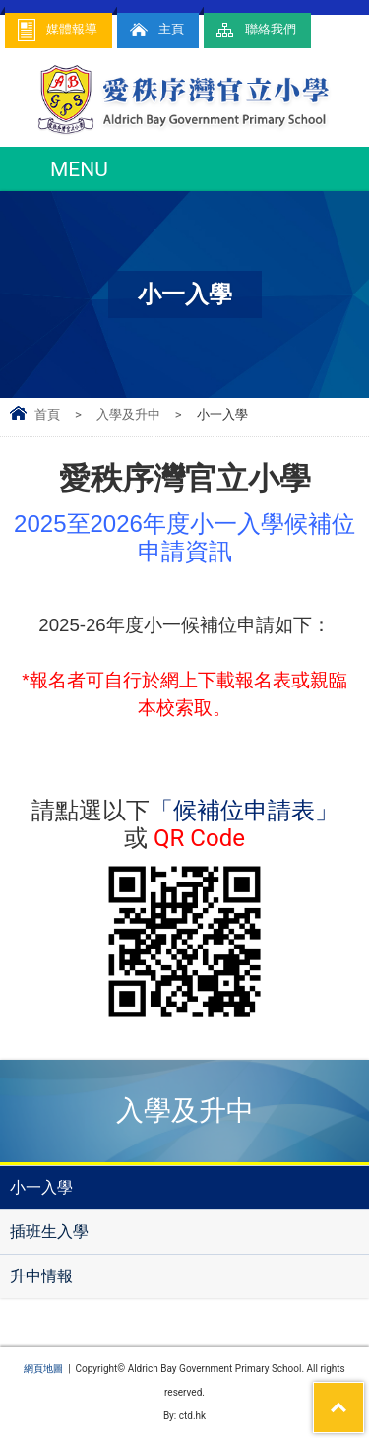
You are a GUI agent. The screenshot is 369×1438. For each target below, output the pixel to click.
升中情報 (41, 1276)
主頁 (155, 30)
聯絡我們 (255, 30)
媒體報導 (56, 30)
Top (363, 1395)
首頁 (47, 414)
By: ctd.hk (184, 1415)
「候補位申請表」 (244, 810)
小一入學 (41, 1187)
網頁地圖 (43, 1368)
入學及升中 (128, 414)
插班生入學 (49, 1231)
